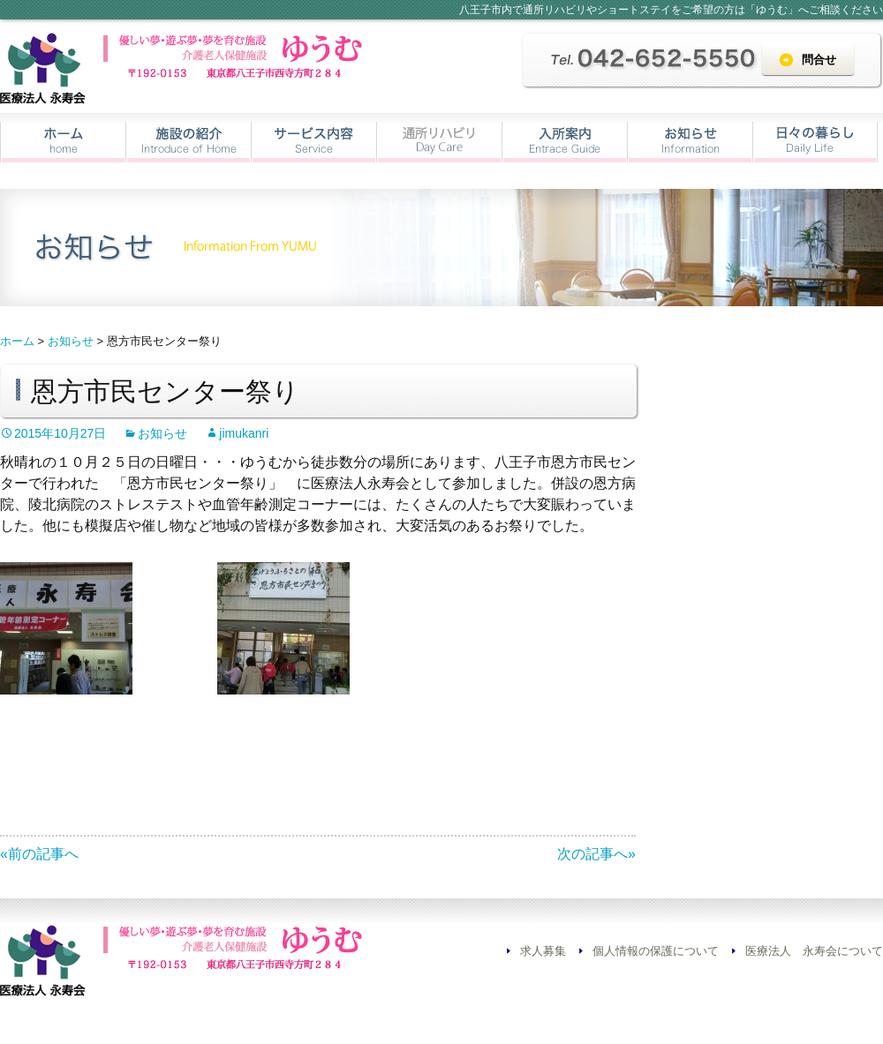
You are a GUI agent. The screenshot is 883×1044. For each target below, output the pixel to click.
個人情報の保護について (655, 951)
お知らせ (690, 142)
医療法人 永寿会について (814, 951)
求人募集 (543, 951)
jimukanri (243, 433)
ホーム (63, 142)
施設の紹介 (188, 142)
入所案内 (564, 142)
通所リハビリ (439, 142)
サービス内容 (314, 142)
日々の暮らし (815, 142)
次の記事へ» (596, 853)
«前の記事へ (39, 853)
